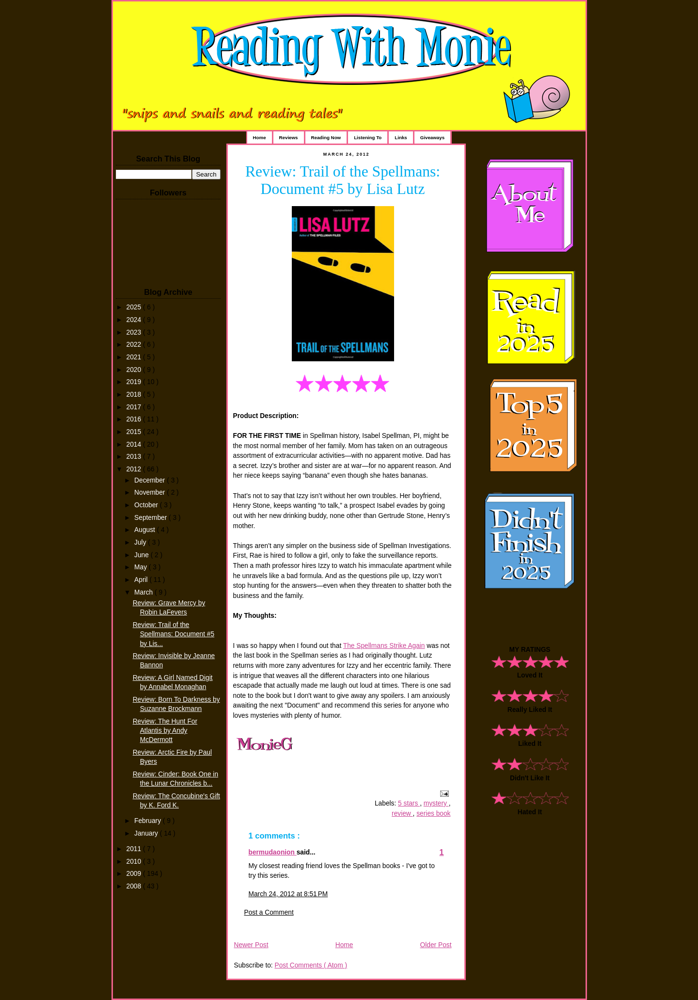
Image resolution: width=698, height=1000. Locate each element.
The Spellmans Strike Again (384, 645)
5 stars (409, 803)
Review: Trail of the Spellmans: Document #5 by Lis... (173, 634)
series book (433, 813)
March (144, 592)
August (145, 529)
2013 (135, 456)
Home (259, 137)
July (141, 542)
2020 (135, 369)
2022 (135, 344)
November (150, 492)
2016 (135, 419)
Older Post (436, 945)
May (141, 567)
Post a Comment (269, 912)
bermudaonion (273, 852)
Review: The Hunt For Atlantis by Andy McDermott (165, 730)
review (402, 813)
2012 (135, 469)
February (148, 820)
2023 (135, 332)
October (147, 505)
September (151, 517)
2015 (135, 431)
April (141, 579)
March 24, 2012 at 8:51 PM (288, 894)
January (147, 833)
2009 (135, 873)
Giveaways (432, 137)
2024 (135, 319)
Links (401, 137)
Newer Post (251, 945)
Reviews (288, 137)
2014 (135, 444)
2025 (135, 307)
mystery (436, 803)
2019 (135, 382)
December (150, 480)
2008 (135, 886)
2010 (135, 861)
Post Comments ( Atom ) (310, 965)
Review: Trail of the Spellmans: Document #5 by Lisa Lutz (342, 180)
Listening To (367, 137)
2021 (135, 357)
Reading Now (326, 137)
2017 (135, 407)
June (142, 555)
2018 (135, 394)
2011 (135, 849)
